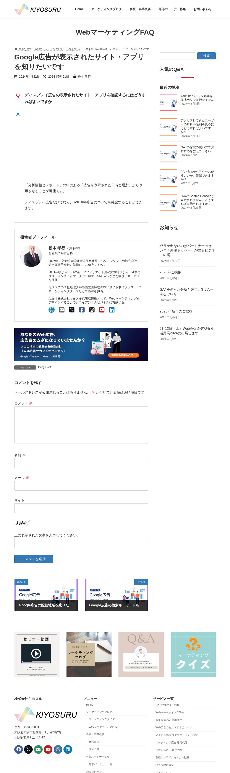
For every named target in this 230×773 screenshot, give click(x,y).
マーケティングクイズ (102, 726)
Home (89, 711)
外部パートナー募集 (98, 763)
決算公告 (94, 756)
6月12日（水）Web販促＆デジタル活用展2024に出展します (187, 331)
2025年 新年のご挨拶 (176, 311)
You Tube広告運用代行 (168, 726)
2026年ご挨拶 (170, 272)
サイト (19, 507)
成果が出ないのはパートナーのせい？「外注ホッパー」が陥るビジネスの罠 (187, 250)
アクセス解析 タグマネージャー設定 (176, 741)
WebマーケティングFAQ (103, 733)
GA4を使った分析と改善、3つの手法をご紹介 (187, 292)
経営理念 (94, 748)
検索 (206, 55)
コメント (23, 403)
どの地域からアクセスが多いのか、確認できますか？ (197, 175)
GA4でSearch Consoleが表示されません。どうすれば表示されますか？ (197, 200)
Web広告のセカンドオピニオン (173, 734)
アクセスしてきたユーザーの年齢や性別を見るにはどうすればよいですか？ (197, 126)
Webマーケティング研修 (169, 719)
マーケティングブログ (99, 718)
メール (21, 484)
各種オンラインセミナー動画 (172, 764)
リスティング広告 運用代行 (171, 749)
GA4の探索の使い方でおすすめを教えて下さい (197, 149)
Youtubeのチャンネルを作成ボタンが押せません (197, 98)
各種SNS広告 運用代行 (168, 757)
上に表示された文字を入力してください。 (47, 542)
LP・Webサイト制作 (167, 711)
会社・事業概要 (95, 741)
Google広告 (45, 367)
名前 (20, 462)
